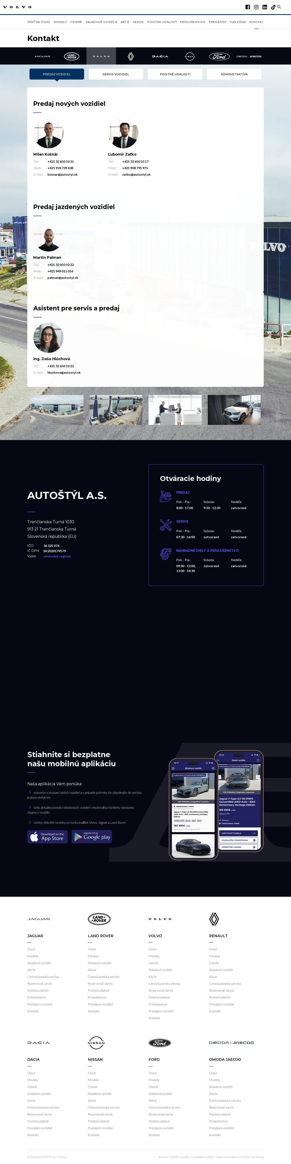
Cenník (76, 21)
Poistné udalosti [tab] (175, 74)
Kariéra (163, 1157)
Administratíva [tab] (234, 74)
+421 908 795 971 (135, 168)
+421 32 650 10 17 (135, 161)
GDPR (174, 1157)
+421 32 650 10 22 (60, 264)
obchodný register (57, 556)
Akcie (125, 21)
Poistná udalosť (162, 21)
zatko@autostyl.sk (136, 174)
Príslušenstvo (193, 21)
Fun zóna (238, 21)
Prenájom (217, 21)
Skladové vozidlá (101, 21)
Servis (138, 21)
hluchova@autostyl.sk (64, 372)
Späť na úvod (38, 21)
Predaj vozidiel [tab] (57, 74)
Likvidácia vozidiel (203, 1157)
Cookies (185, 1157)
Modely (60, 21)
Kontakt (257, 21)
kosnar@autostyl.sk (62, 174)
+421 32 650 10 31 (60, 161)
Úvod (31, 949)
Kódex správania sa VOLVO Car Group (240, 1157)
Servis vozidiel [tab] (116, 74)
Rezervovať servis (39, 983)
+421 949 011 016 (60, 271)
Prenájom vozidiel (39, 1004)
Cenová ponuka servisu (43, 976)
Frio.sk (62, 1157)
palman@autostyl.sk (62, 277)
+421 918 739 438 (60, 168)
